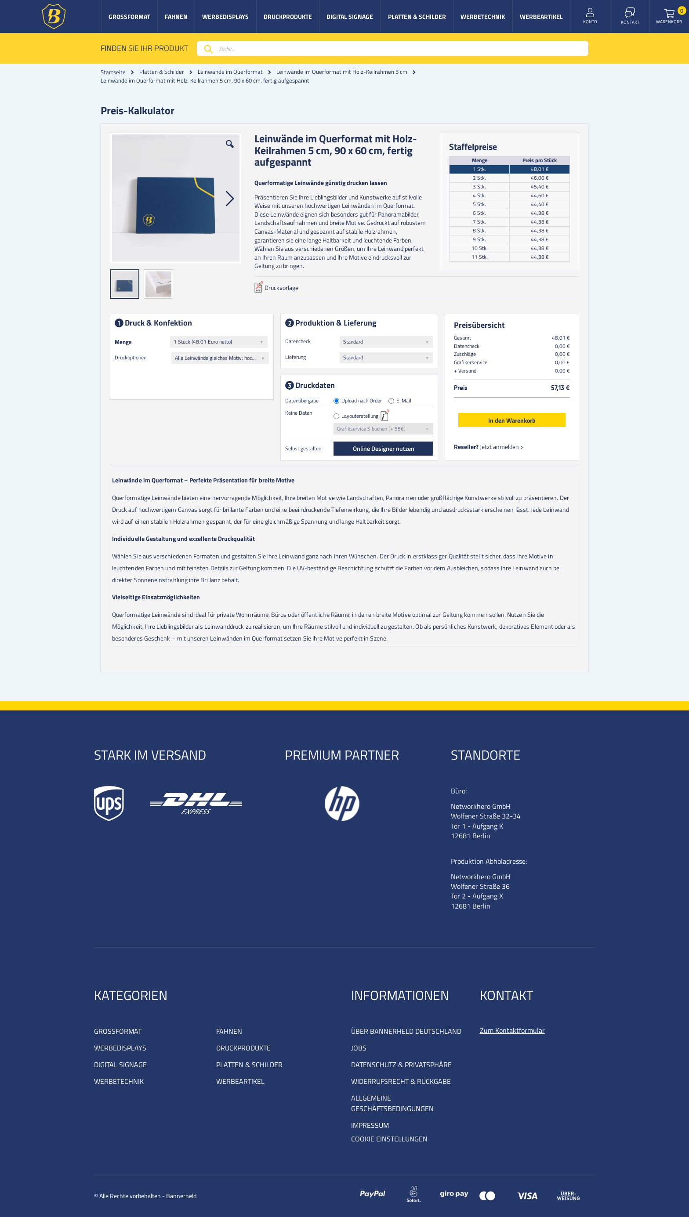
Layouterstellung (359, 416)
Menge (123, 341)
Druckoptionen (130, 357)
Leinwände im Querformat (230, 72)
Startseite (113, 72)
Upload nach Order (361, 401)
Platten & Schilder (161, 72)
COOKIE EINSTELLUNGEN (389, 1139)
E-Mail (403, 401)
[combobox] (392, 48)
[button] (230, 150)
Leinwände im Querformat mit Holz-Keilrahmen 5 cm (341, 72)
